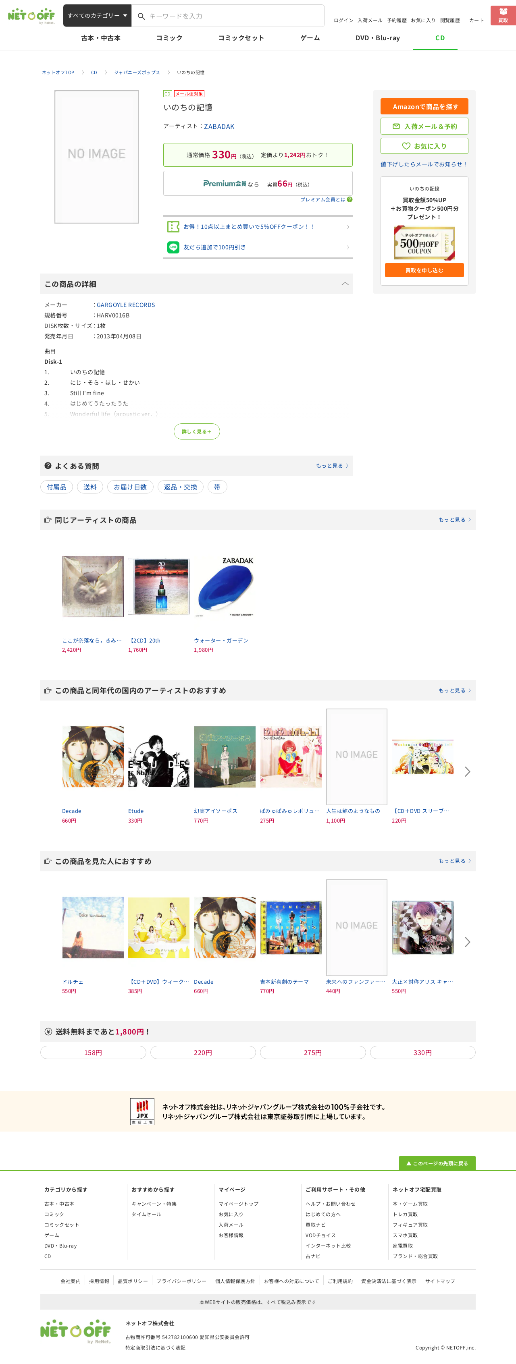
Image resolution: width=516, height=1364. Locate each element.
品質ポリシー (133, 1280)
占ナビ (313, 1255)
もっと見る (329, 465)
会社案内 (70, 1280)
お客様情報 (230, 1234)
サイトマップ (440, 1280)
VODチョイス (321, 1234)
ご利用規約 (340, 1280)
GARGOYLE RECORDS (126, 305)
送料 (90, 486)
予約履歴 (397, 20)
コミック (169, 37)
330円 (423, 1052)
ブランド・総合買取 (415, 1255)
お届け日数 (130, 486)
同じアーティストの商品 (263, 519)
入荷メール (370, 20)
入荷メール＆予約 (431, 126)
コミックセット (241, 37)
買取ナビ (316, 1224)
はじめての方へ (323, 1214)
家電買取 (403, 1245)
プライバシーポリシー (181, 1280)
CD (440, 37)
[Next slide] (468, 771)
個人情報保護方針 (235, 1280)
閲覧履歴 (450, 20)
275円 (313, 1052)
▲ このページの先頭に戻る (437, 1163)
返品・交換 (180, 486)
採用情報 (99, 1280)
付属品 (57, 486)
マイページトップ (238, 1203)
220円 (203, 1052)
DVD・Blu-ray (378, 37)
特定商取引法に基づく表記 (155, 1347)
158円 (93, 1052)
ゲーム (310, 37)
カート (476, 20)
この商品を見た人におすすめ (263, 861)
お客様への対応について (291, 1280)
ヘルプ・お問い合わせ (331, 1203)
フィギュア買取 (410, 1224)
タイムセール (146, 1214)
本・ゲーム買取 (410, 1203)
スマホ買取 (405, 1234)
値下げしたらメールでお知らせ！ (424, 164)
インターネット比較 (328, 1245)
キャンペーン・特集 (154, 1203)
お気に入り (423, 20)
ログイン (344, 20)
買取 (503, 20)
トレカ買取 (405, 1214)
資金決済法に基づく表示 (388, 1280)
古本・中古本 (101, 37)
